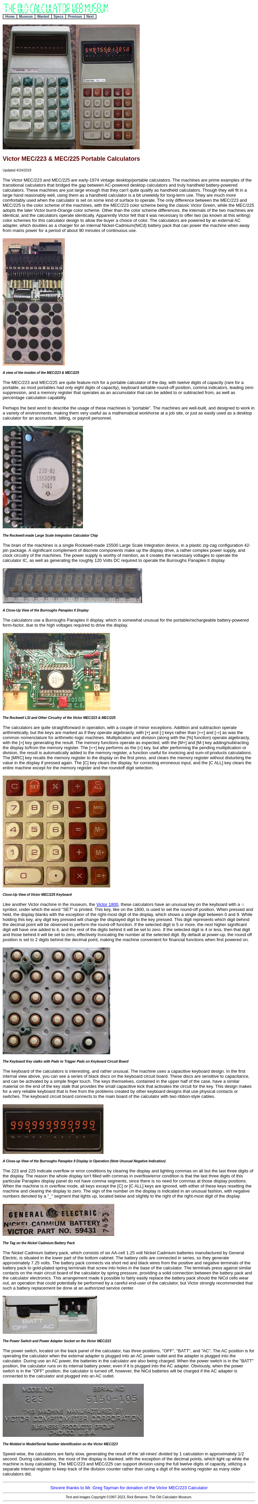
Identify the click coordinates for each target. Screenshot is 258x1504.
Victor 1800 (107, 904)
